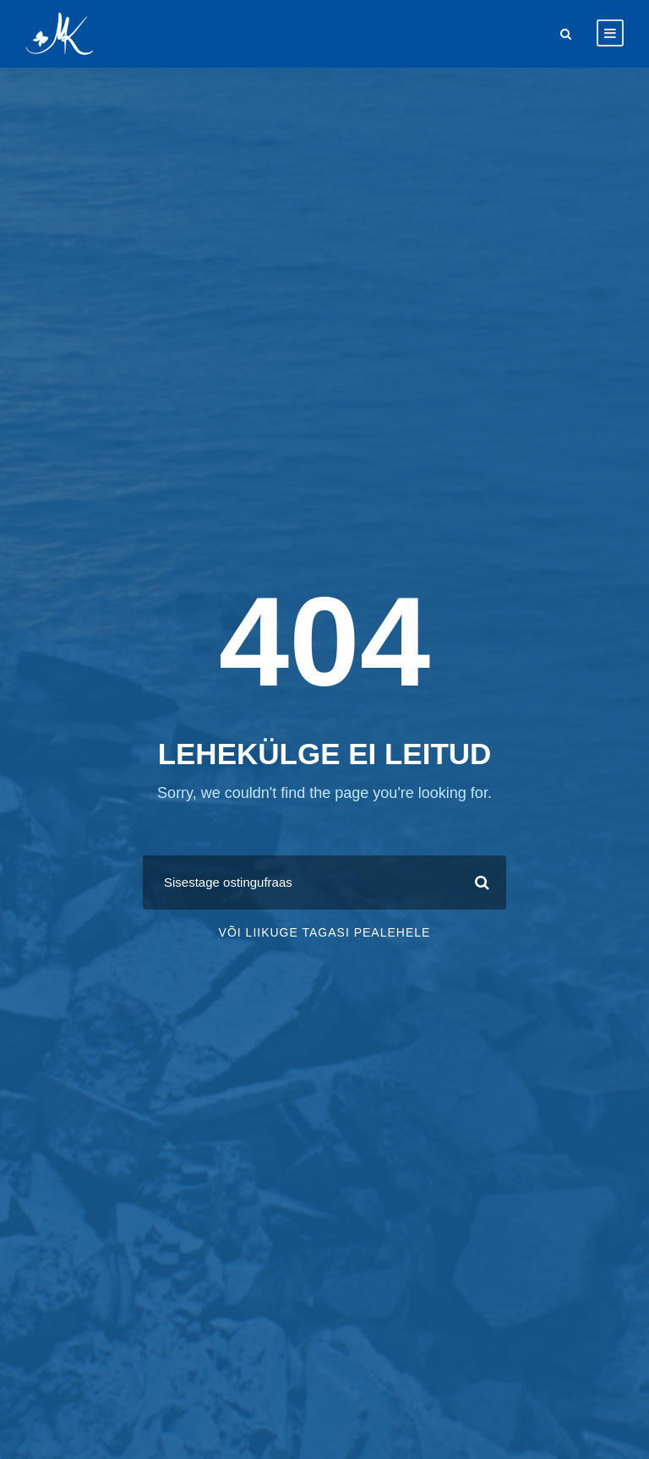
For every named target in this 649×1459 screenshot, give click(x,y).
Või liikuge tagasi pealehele (325, 932)
